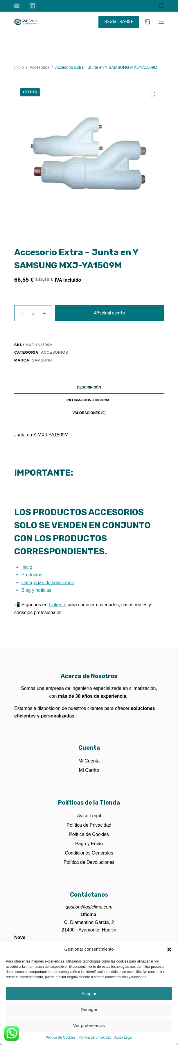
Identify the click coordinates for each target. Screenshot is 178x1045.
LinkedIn (57, 604)
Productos (31, 574)
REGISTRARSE (118, 21)
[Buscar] (161, 5)
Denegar (89, 1009)
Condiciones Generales (89, 852)
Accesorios (54, 352)
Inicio (26, 567)
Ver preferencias (89, 1025)
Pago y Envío (89, 843)
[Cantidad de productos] (33, 313)
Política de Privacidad (89, 825)
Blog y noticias (36, 590)
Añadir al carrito (109, 313)
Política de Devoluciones (89, 862)
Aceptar (89, 993)
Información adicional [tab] (89, 400)
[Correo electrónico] (16, 5)
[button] (169, 949)
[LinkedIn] (32, 5)
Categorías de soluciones (47, 582)
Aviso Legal (123, 1037)
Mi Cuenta (89, 760)
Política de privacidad (95, 1037)
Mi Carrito (89, 770)
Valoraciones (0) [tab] (89, 413)
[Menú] (161, 21)
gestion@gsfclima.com (89, 906)
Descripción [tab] (89, 387)
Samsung (42, 360)
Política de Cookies (60, 1037)
